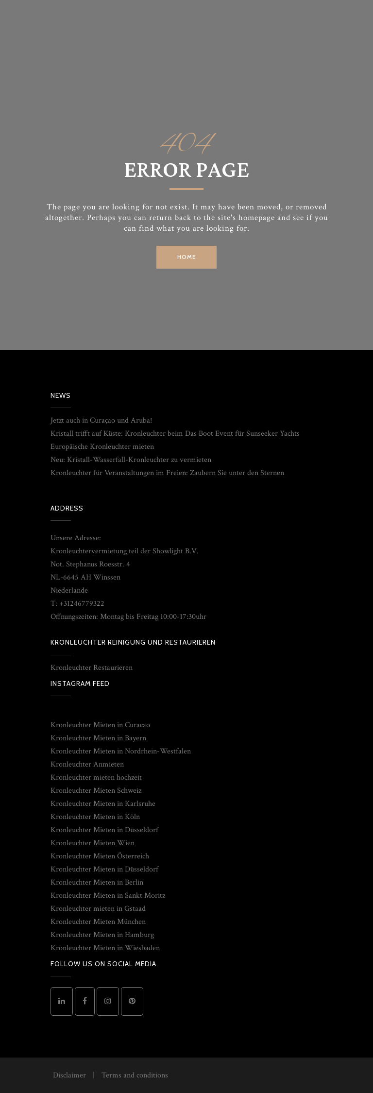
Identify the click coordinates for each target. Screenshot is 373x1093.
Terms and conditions (135, 1075)
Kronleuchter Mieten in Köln (95, 817)
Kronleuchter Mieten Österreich (100, 856)
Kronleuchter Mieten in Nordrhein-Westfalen (121, 751)
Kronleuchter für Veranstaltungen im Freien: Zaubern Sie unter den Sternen (167, 473)
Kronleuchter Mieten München (98, 922)
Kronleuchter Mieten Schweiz (96, 791)
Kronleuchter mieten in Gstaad (98, 909)
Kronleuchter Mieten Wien (93, 843)
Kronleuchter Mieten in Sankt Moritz (108, 895)
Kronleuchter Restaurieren (92, 668)
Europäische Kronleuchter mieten (102, 447)
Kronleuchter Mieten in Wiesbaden (105, 948)
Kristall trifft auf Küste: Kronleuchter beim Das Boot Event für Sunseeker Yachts (175, 433)
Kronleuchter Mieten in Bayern (98, 738)
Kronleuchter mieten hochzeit (96, 777)
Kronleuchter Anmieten (87, 764)
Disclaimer (69, 1075)
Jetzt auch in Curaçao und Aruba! (101, 420)
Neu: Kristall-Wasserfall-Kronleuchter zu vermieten (131, 460)
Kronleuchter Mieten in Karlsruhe (103, 804)
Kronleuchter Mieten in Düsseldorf (104, 830)
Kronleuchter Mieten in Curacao (100, 725)
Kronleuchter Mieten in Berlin (97, 882)
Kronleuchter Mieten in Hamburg (102, 935)
